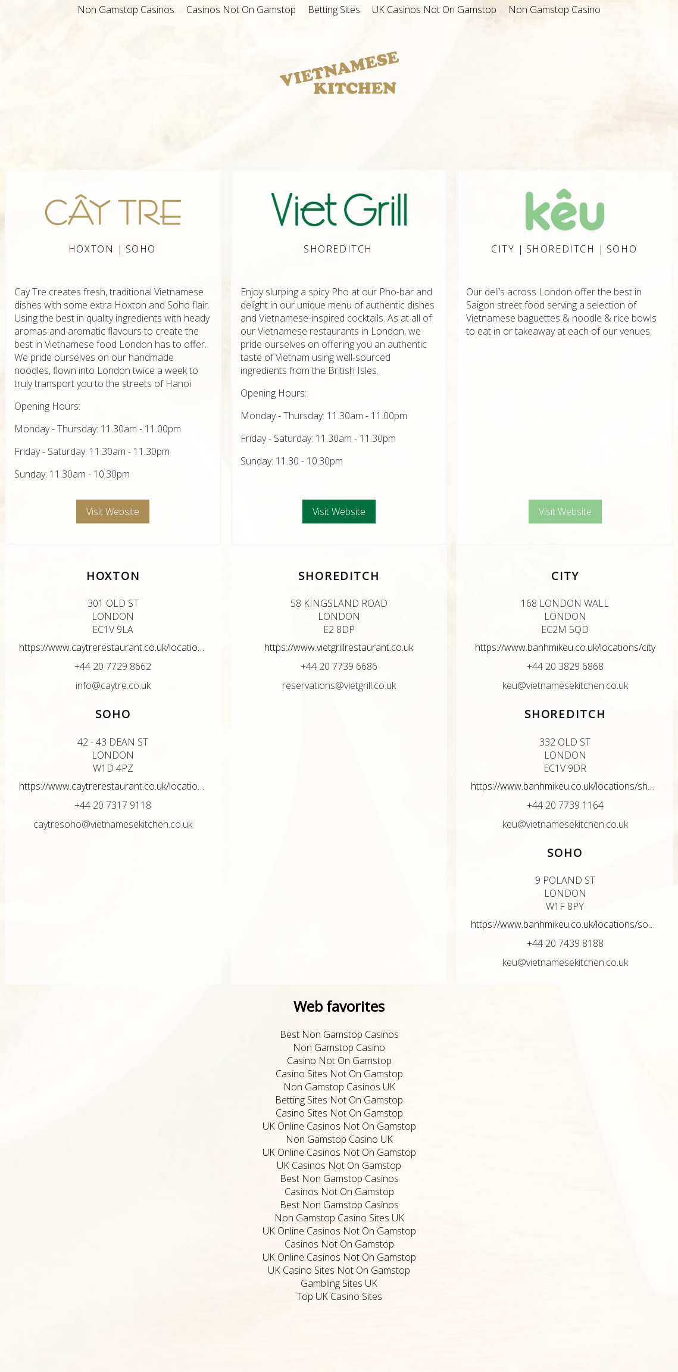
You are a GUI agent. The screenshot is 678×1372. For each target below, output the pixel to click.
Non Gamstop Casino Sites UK (339, 1217)
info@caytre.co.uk (113, 685)
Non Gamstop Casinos (125, 9)
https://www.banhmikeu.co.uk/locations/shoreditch (565, 786)
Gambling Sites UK (339, 1283)
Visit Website (112, 511)
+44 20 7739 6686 (339, 666)
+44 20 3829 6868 (565, 666)
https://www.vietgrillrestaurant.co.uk (338, 647)
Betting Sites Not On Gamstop (339, 1099)
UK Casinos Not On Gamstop (434, 9)
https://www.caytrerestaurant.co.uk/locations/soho (113, 786)
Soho (141, 248)
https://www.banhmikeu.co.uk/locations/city (565, 647)
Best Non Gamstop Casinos (339, 1034)
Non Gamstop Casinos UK (339, 1086)
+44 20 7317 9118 (112, 805)
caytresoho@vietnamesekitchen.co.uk (112, 824)
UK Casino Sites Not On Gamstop (339, 1270)
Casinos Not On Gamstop (241, 9)
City (502, 248)
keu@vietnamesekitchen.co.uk (565, 685)
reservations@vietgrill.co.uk (339, 685)
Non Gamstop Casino (554, 9)
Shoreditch (338, 248)
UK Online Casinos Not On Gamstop (339, 1126)
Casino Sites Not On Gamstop (339, 1073)
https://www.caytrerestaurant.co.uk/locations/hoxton (113, 647)
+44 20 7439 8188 (565, 943)
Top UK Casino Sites (339, 1296)
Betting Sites (334, 9)
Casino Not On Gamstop (339, 1060)
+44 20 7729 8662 (112, 666)
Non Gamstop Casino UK (339, 1139)
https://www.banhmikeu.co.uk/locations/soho (565, 924)
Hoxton (91, 248)
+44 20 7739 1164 (565, 805)
